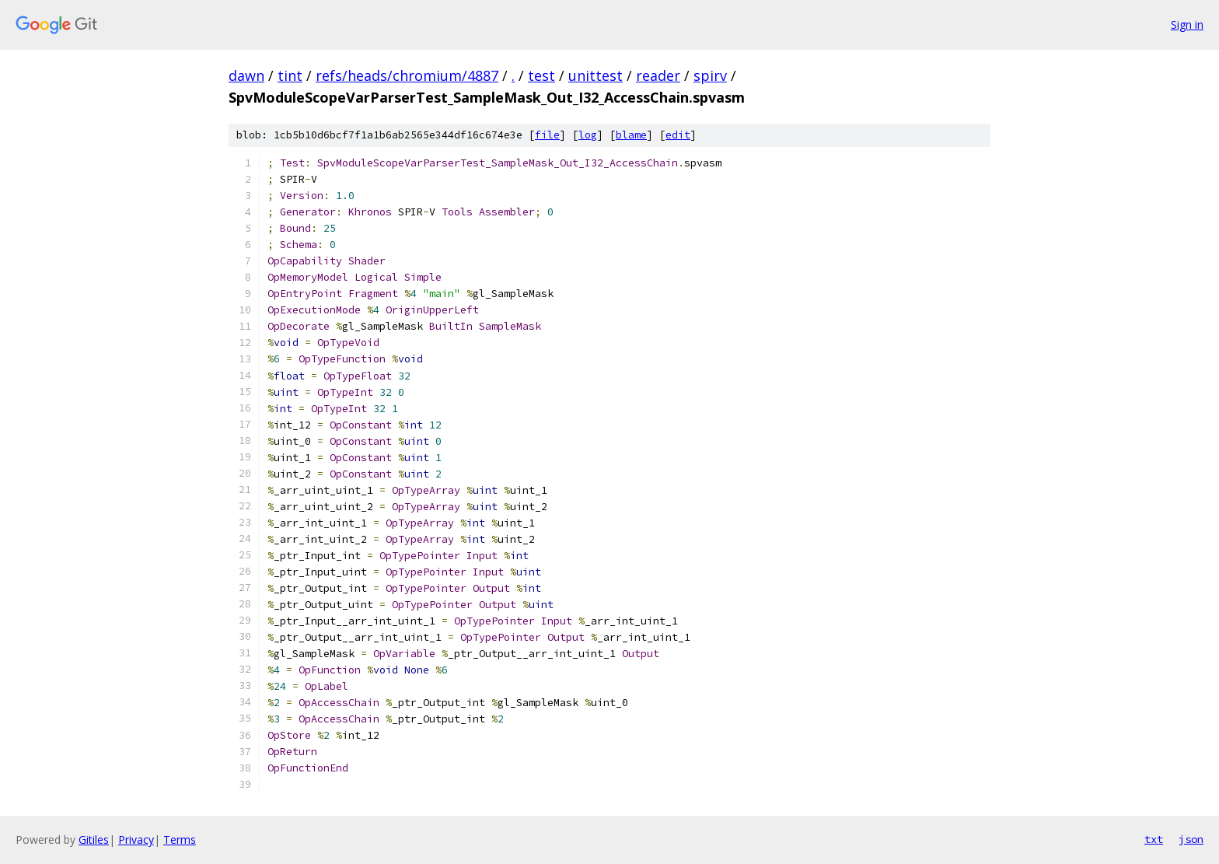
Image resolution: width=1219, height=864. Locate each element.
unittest (595, 75)
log (587, 135)
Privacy (136, 839)
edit (677, 135)
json (1191, 839)
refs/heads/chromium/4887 (407, 75)
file (547, 135)
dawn (246, 75)
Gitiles (94, 839)
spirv (710, 75)
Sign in (1187, 24)
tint (290, 75)
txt (1153, 839)
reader (658, 75)
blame (631, 135)
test (541, 75)
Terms (179, 839)
